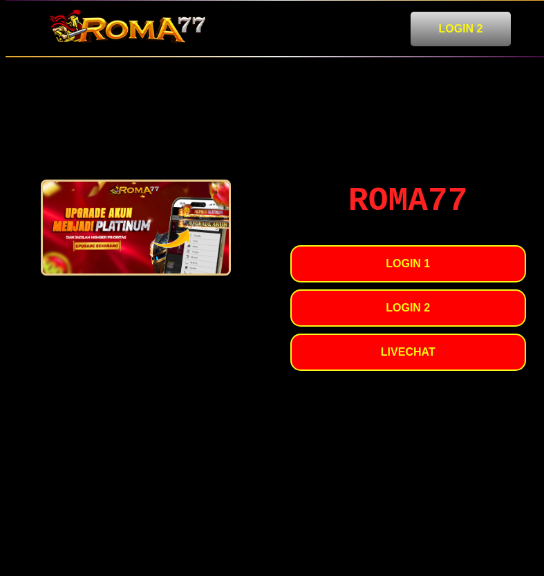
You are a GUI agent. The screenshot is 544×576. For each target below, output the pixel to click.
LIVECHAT (408, 352)
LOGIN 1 (408, 263)
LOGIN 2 (460, 29)
